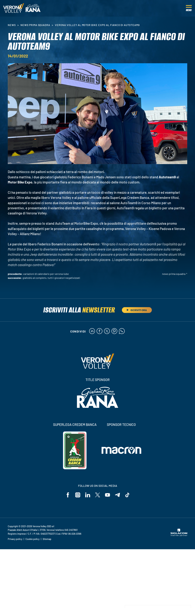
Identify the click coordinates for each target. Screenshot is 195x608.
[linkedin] (92, 331)
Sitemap (47, 539)
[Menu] (189, 8)
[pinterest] (114, 331)
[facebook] (99, 331)
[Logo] (13, 8)
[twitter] (107, 331)
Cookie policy (32, 539)
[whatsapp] (122, 331)
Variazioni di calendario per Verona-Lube (46, 273)
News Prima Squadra (35, 24)
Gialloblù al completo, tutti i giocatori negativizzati (51, 277)
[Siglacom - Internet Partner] (179, 535)
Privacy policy (15, 539)
